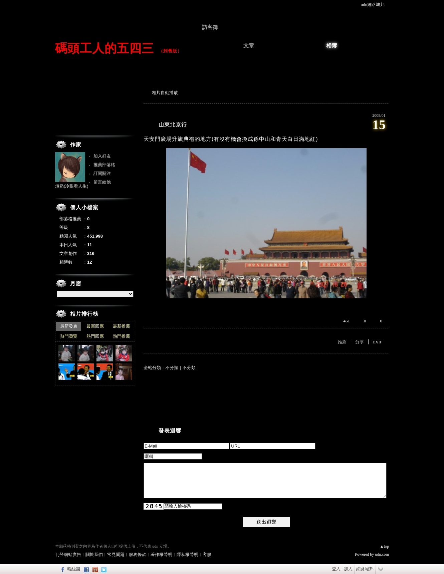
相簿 (331, 45)
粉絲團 (73, 568)
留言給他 (102, 182)
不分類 (171, 367)
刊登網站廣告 (68, 554)
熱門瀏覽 (68, 336)
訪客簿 (210, 27)
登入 (336, 568)
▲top (384, 546)
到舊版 (170, 50)
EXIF (377, 341)
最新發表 (68, 326)
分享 (359, 341)
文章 (248, 45)
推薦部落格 (104, 164)
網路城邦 (365, 568)
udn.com (382, 554)
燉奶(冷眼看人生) (71, 186)
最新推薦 (121, 326)
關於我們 (94, 554)
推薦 (342, 341)
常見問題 (116, 554)
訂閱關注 (102, 173)
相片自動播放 (165, 92)
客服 (207, 554)
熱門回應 (95, 336)
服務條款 (137, 554)
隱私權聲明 (187, 554)
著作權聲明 (161, 554)
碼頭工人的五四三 (104, 48)
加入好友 (102, 156)
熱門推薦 (121, 336)
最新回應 (95, 326)
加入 (348, 568)
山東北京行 (173, 124)
